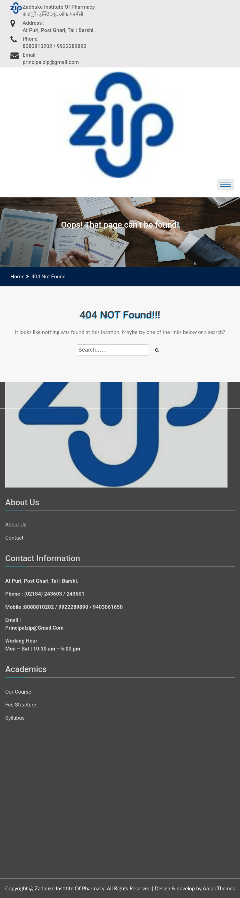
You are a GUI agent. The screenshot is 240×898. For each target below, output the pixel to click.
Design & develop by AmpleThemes (195, 888)
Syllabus (15, 517)
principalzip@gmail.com (34, 427)
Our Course (18, 491)
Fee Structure (20, 504)
